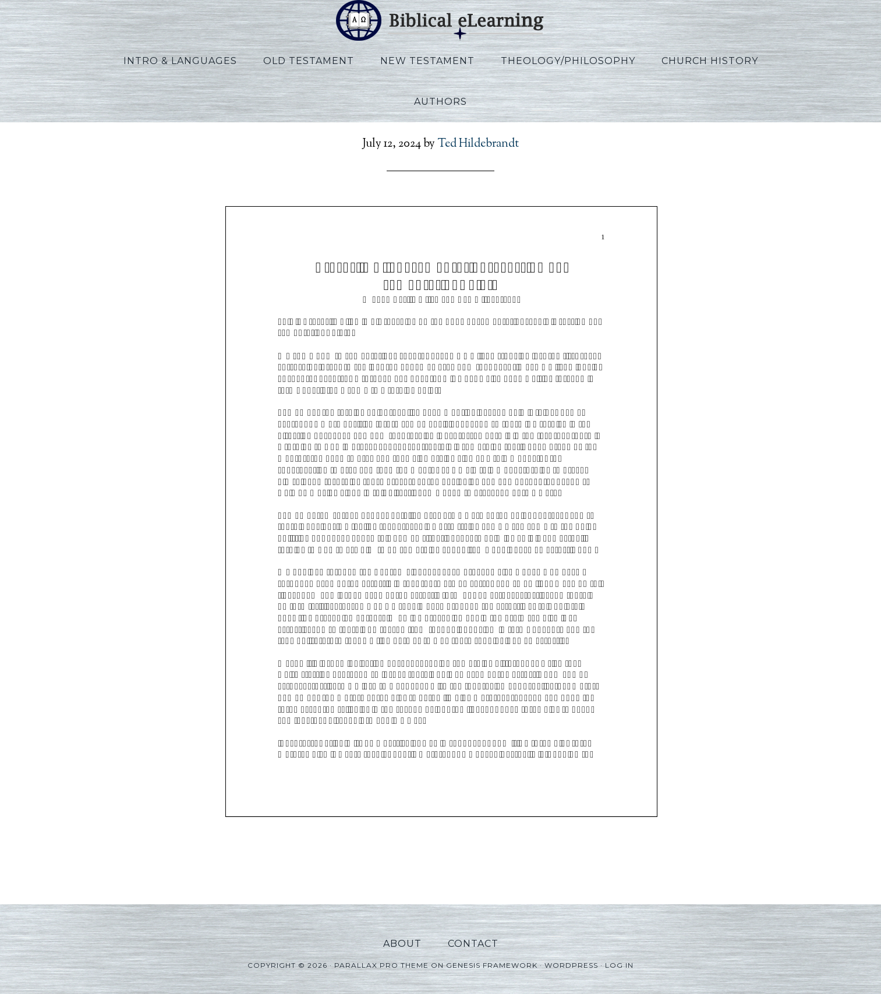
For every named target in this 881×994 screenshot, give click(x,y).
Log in (619, 965)
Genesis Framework (491, 965)
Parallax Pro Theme (381, 965)
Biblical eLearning (441, 20)
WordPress (571, 965)
